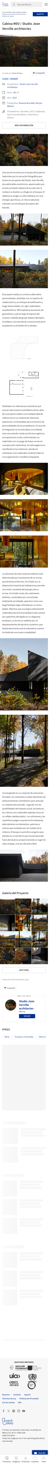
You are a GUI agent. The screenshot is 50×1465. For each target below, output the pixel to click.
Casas (5, 78)
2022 (14, 97)
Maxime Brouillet (27, 103)
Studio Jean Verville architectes (26, 1005)
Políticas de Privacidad (18, 14)
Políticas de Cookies (8, 16)
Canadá (14, 78)
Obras (7, 1037)
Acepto (40, 14)
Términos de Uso (6, 14)
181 (14, 92)
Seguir (27, 1016)
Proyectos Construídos (24, 1037)
